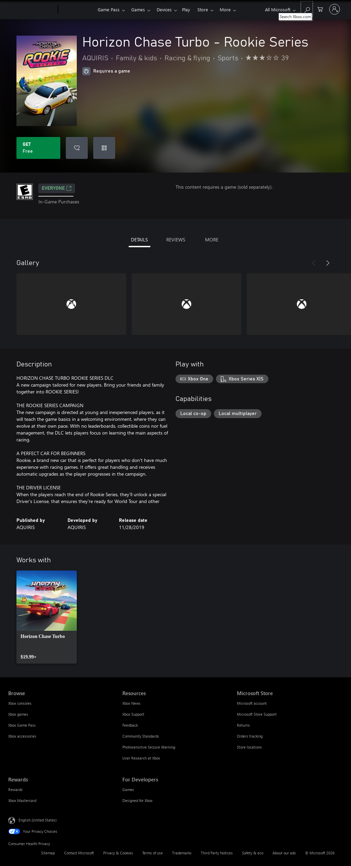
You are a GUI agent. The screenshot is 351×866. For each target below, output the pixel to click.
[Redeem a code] (104, 148)
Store (208, 9)
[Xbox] (77, 9)
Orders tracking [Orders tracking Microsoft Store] (250, 736)
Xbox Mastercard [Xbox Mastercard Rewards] (22, 800)
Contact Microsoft (79, 853)
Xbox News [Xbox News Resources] (131, 703)
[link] (46, 617)
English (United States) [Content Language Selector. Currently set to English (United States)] (38, 820)
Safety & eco (252, 853)
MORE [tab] (211, 239)
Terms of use (152, 853)
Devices (166, 9)
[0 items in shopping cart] (320, 9)
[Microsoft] (31, 9)
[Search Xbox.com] (307, 8)
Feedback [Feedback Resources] (130, 725)
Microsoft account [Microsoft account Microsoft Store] (252, 703)
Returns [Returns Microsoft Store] (243, 725)
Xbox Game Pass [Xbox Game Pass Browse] (22, 725)
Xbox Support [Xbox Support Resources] (133, 714)
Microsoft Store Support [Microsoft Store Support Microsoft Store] (257, 714)
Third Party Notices (217, 853)
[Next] (328, 263)
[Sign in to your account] (334, 9)
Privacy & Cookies (118, 853)
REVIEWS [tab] (175, 239)
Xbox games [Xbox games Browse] (18, 714)
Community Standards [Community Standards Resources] (140, 736)
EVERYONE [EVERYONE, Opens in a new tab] (57, 188)
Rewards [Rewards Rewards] (15, 789)
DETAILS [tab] (139, 239)
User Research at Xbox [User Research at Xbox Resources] (141, 758)
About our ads (284, 853)
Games (139, 9)
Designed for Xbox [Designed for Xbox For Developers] (137, 800)
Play (190, 9)
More (232, 9)
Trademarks (182, 853)
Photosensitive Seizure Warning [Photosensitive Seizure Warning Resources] (148, 747)
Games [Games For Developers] (128, 789)
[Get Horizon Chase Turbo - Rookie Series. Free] (38, 148)
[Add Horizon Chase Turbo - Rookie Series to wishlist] (77, 148)
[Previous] (314, 263)
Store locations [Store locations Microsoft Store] (249, 747)
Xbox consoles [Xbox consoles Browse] (20, 703)
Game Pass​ (109, 9)
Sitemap (48, 853)
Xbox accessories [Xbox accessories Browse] (22, 736)
